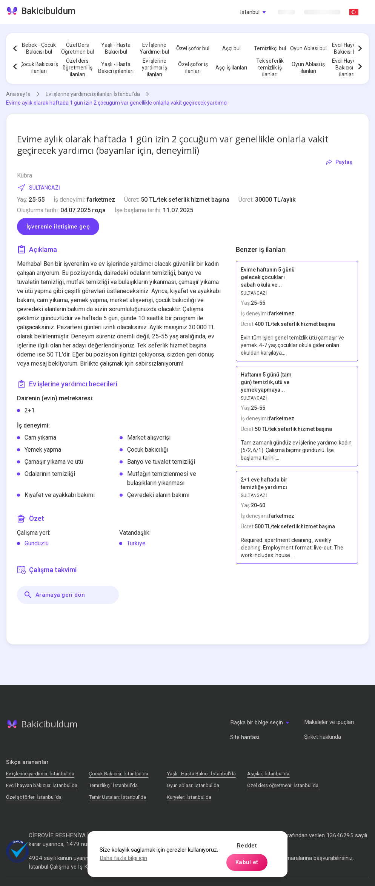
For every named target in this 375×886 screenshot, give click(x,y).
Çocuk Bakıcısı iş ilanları (39, 67)
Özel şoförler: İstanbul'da (33, 797)
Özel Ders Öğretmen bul (77, 48)
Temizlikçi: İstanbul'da (113, 785)
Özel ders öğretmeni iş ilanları (77, 67)
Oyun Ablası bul (308, 48)
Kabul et (246, 862)
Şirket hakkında (322, 736)
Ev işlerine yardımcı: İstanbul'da (40, 773)
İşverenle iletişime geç (58, 226)
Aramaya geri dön (54, 594)
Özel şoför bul (192, 48)
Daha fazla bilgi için (123, 858)
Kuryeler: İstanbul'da (189, 797)
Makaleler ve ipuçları (329, 722)
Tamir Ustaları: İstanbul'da (117, 797)
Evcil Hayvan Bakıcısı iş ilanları (346, 67)
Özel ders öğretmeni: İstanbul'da (282, 785)
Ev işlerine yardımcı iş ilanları (154, 67)
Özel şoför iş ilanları (193, 67)
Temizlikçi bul (270, 48)
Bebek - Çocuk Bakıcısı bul (39, 48)
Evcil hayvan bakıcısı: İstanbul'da (41, 785)
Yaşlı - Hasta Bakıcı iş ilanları (116, 67)
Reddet (247, 845)
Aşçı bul (231, 48)
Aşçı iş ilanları (231, 68)
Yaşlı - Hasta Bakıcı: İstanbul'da (201, 773)
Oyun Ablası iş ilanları (308, 67)
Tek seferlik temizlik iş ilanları (270, 67)
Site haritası (244, 737)
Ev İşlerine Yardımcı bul (154, 48)
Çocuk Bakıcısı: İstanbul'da (118, 773)
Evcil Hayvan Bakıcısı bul (346, 48)
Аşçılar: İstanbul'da (268, 773)
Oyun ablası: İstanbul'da (193, 785)
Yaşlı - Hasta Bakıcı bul (116, 48)
